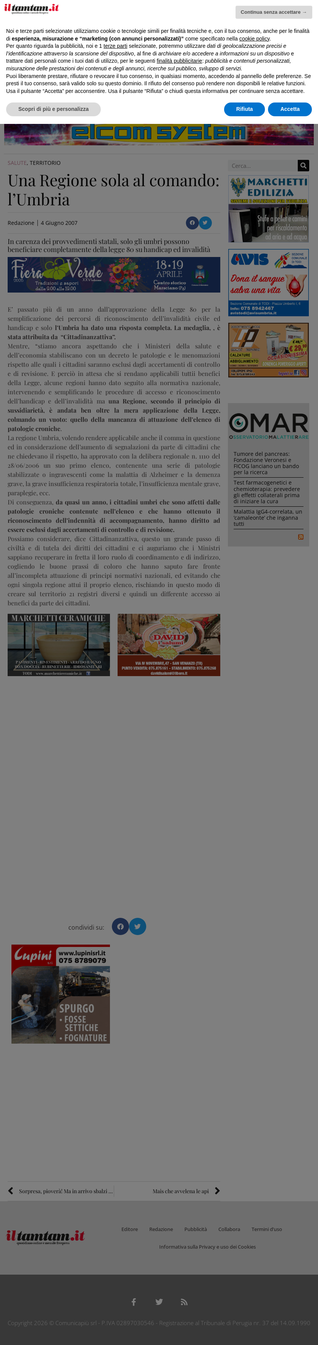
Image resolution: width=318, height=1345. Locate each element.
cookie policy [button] (254, 39)
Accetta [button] (290, 109)
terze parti (115, 46)
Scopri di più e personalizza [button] (53, 109)
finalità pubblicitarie (179, 61)
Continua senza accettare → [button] (274, 12)
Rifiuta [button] (244, 109)
